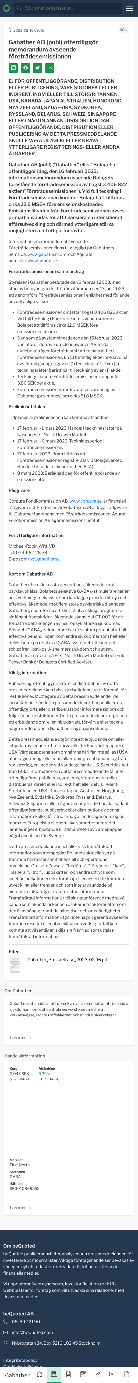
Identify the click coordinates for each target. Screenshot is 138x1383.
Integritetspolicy (20, 1360)
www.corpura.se (85, 501)
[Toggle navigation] (129, 8)
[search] (73, 8)
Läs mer (21, 1037)
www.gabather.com (46, 254)
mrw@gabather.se (42, 559)
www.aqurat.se (42, 260)
